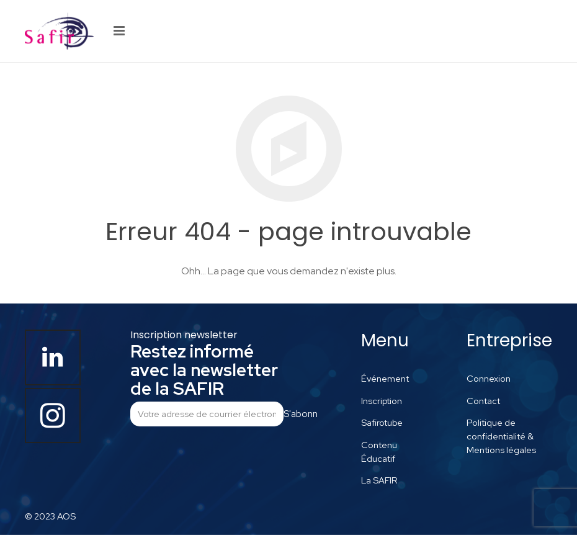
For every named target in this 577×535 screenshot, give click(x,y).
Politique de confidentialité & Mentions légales (501, 435)
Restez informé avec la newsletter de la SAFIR (204, 370)
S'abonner (300, 414)
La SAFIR (379, 480)
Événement (385, 378)
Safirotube (382, 422)
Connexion (489, 378)
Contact (483, 401)
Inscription (381, 401)
